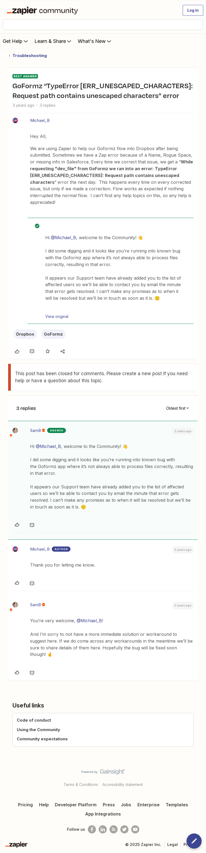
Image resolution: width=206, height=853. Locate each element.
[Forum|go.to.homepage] (43, 10)
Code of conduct (34, 720)
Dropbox (25, 334)
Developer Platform (75, 804)
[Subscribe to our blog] (114, 829)
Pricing (25, 804)
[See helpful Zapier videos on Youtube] (135, 829)
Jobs (126, 804)
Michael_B (40, 120)
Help (44, 804)
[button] (193, 10)
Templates (177, 804)
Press (109, 804)
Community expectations (42, 738)
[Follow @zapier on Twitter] (124, 829)
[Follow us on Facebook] (92, 829)
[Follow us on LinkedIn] (103, 829)
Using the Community (38, 729)
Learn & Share (53, 41)
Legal (172, 844)
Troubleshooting (29, 55)
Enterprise (148, 804)
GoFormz (53, 334)
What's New (95, 41)
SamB (35, 430)
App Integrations (103, 814)
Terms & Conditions (80, 784)
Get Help (16, 41)
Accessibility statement (122, 784)
